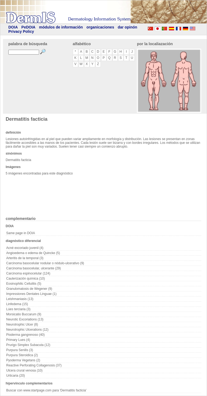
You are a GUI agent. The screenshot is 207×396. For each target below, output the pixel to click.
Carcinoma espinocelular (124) (28, 273)
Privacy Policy (21, 31)
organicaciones (100, 27)
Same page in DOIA (20, 233)
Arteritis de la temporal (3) (24, 258)
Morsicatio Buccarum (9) (23, 314)
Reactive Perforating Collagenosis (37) (33, 365)
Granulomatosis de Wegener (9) (29, 289)
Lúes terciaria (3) (18, 309)
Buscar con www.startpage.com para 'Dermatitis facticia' (46, 390)
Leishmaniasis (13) (19, 299)
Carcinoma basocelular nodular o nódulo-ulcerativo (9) (45, 263)
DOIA (13, 27)
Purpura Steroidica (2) (22, 355)
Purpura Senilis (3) (19, 350)
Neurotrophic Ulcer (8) (22, 324)
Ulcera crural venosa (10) (24, 370)
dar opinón (127, 27)
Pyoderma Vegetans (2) (23, 360)
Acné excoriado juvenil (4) (24, 248)
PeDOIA (28, 27)
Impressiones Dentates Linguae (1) (31, 294)
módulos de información (61, 27)
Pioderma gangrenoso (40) (25, 335)
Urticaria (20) (15, 375)
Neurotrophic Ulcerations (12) (27, 329)
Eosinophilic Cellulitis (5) (23, 284)
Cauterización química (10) (25, 278)
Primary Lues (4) (18, 340)
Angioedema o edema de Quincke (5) (33, 253)
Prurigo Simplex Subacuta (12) (28, 345)
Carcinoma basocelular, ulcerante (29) (33, 268)
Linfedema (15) (17, 304)
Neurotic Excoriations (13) (24, 319)
